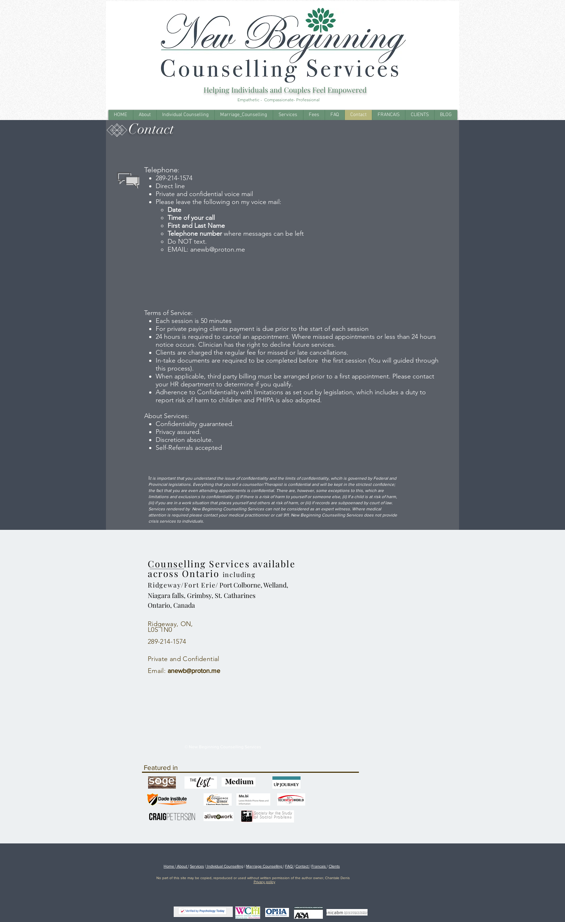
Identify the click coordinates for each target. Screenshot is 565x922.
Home (169, 866)
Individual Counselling (224, 866)
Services (197, 866)
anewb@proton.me (217, 249)
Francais (319, 866)
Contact (302, 866)
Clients (334, 866)
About (182, 866)
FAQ (289, 866)
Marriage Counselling (264, 866)
